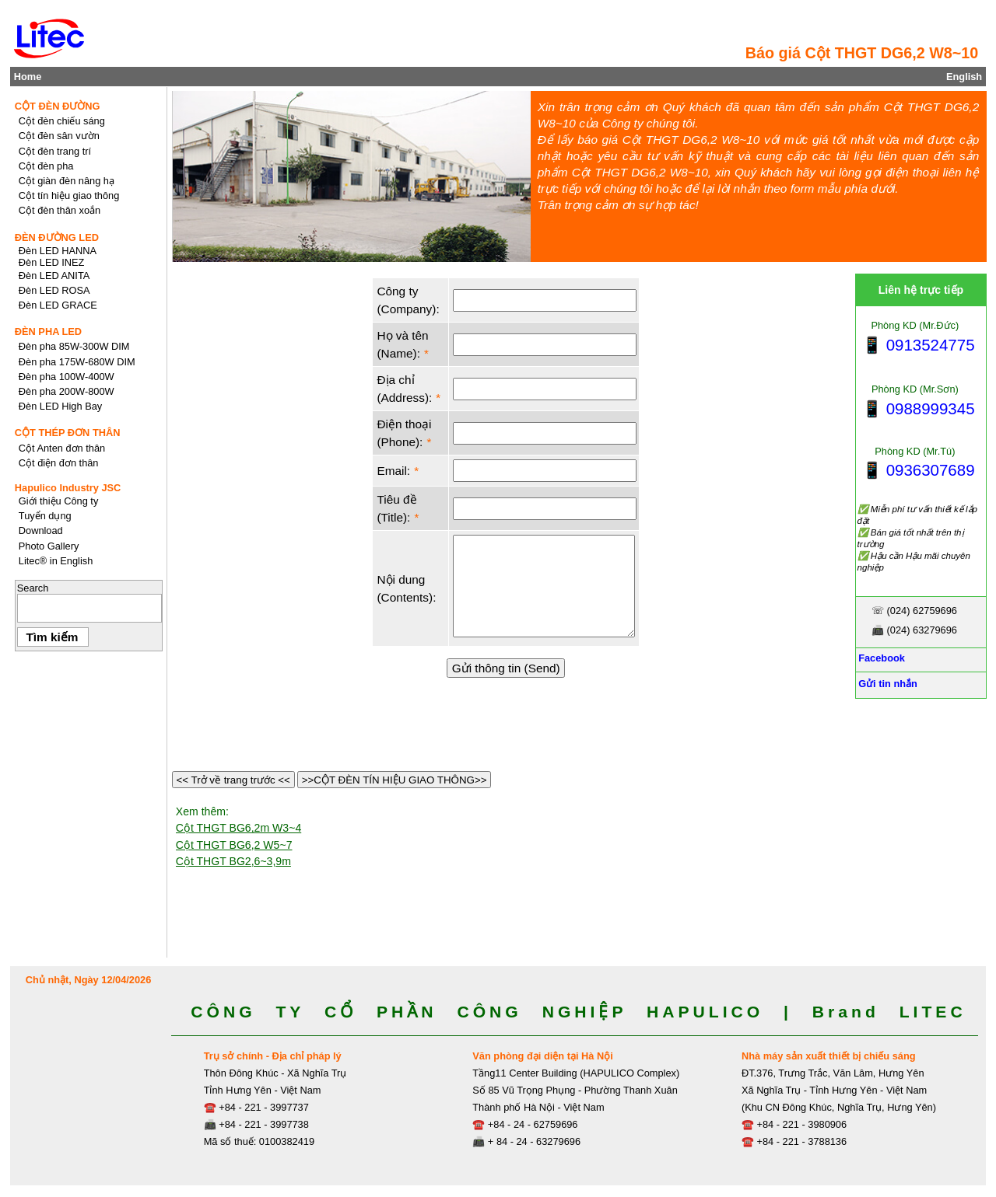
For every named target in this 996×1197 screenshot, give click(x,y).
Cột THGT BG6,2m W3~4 (238, 828)
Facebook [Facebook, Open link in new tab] (880, 658)
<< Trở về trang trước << (233, 780)
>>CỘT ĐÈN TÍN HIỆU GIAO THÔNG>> (394, 780)
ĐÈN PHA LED (48, 331)
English (964, 76)
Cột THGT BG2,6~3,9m (233, 861)
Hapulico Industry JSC (68, 488)
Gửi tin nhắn (886, 683)
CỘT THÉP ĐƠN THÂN (68, 432)
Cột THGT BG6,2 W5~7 (234, 845)
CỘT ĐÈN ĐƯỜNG (57, 106)
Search (33, 588)
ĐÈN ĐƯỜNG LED (57, 237)
